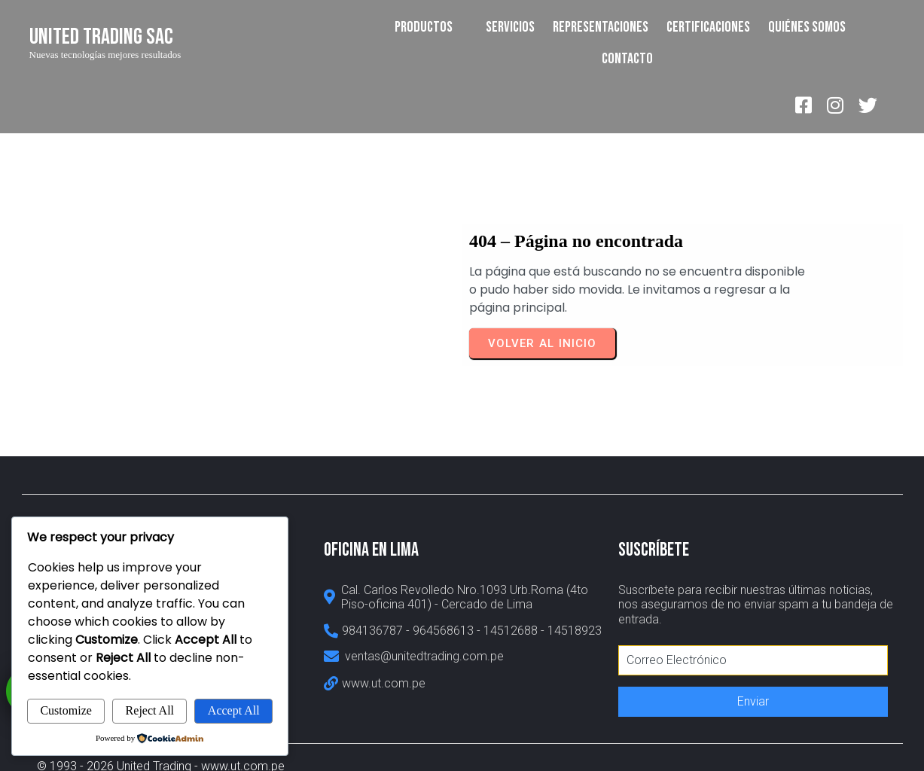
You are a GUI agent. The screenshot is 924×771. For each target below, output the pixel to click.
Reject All (150, 710)
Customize (65, 710)
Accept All (234, 710)
